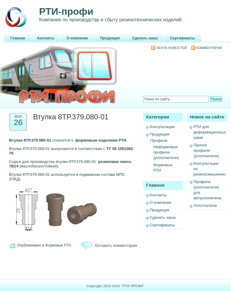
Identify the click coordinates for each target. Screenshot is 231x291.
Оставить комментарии (116, 245)
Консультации (162, 126)
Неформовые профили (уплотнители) (166, 152)
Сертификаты (182, 38)
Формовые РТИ (58, 245)
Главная (17, 38)
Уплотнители (205, 205)
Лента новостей (171, 48)
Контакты (45, 38)
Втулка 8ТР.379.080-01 (71, 117)
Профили (159, 140)
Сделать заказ (145, 38)
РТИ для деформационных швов (209, 132)
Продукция (110, 38)
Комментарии (209, 48)
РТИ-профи (66, 11)
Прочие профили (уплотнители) (206, 150)
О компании (77, 38)
